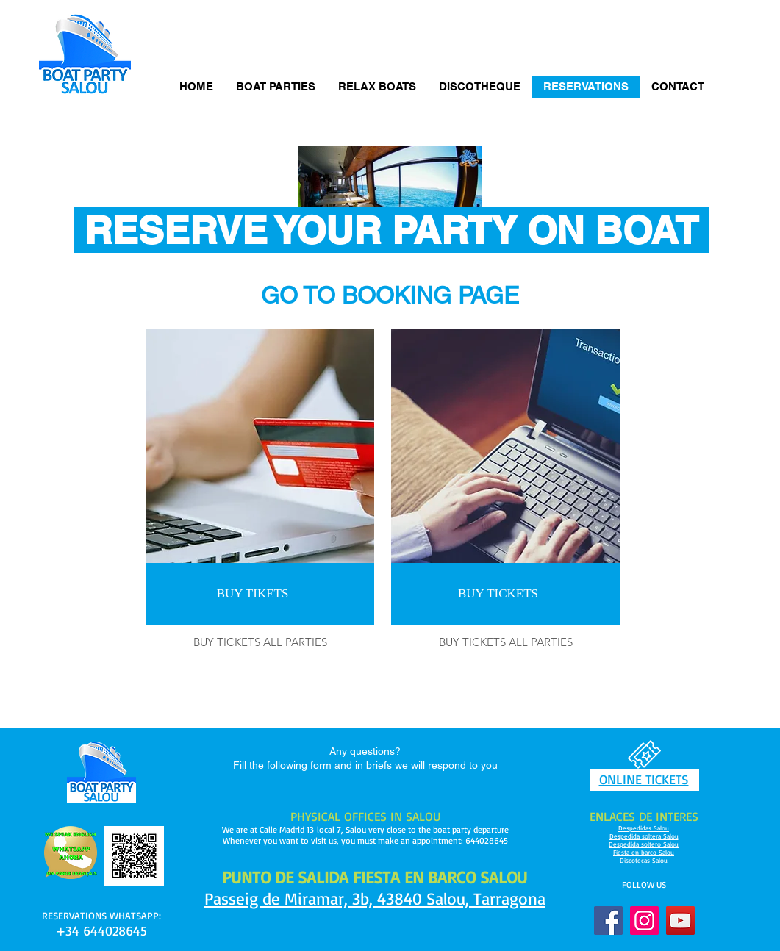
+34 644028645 (101, 930)
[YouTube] (680, 920)
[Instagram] (644, 920)
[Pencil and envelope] (70, 852)
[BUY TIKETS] (252, 594)
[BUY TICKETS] (498, 594)
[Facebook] (608, 920)
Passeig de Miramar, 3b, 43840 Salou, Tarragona (374, 898)
